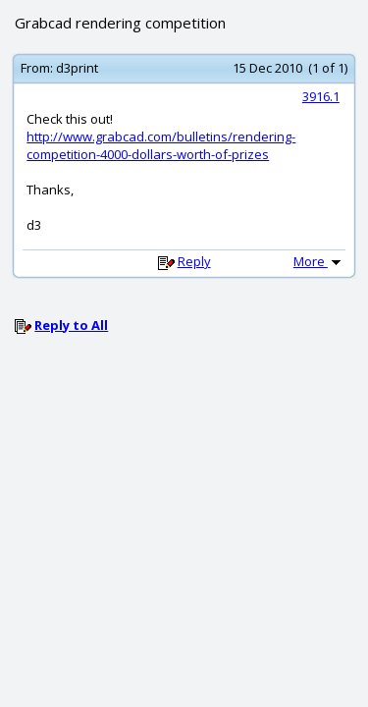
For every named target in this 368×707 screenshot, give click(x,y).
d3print (77, 68)
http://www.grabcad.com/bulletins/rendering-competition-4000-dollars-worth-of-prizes (160, 145)
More (318, 261)
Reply (194, 261)
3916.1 (321, 96)
